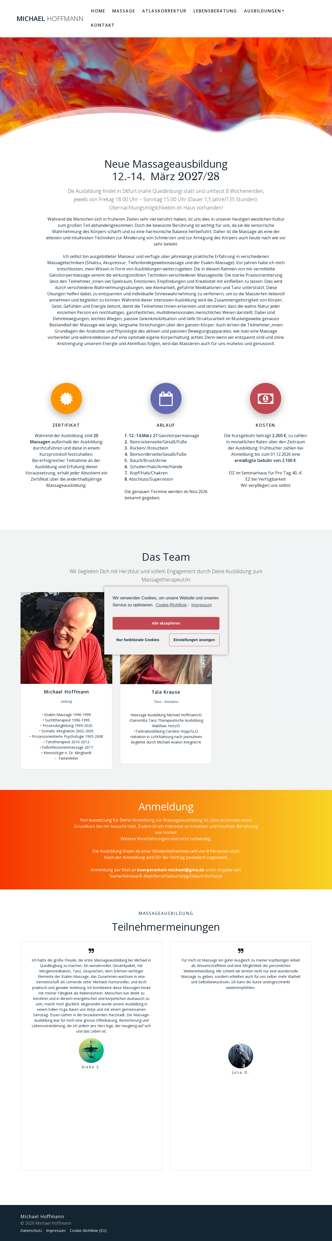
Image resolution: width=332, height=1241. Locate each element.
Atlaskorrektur (164, 11)
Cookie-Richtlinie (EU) (97, 1230)
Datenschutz (32, 1230)
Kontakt (103, 25)
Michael (50, 18)
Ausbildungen (262, 11)
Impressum (61, 1230)
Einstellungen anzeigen (194, 640)
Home (98, 11)
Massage (123, 11)
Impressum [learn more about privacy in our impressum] (201, 604)
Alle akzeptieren (166, 623)
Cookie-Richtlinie (171, 604)
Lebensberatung (215, 11)
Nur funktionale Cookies (137, 640)
